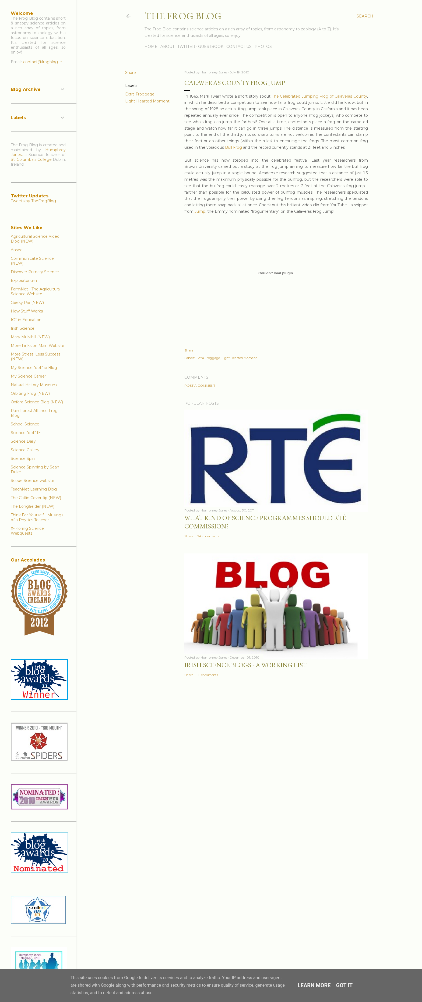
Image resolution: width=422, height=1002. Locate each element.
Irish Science (22, 328)
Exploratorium (24, 280)
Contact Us (239, 46)
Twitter (186, 46)
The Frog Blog (183, 16)
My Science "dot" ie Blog (34, 367)
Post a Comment (199, 385)
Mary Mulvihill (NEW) (30, 337)
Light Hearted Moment (147, 101)
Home (151, 46)
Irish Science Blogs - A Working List (245, 665)
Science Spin (23, 458)
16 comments (207, 675)
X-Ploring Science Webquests (27, 531)
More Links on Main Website (37, 345)
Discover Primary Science (35, 271)
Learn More (314, 985)
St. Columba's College (31, 159)
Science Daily (23, 441)
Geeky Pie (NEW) (27, 302)
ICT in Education (26, 319)
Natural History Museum (34, 384)
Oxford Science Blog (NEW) (37, 402)
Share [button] (130, 72)
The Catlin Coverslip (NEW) (36, 497)
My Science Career (28, 376)
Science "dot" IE (26, 432)
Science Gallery (25, 449)
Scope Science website (32, 480)
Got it (344, 985)
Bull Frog (233, 147)
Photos (263, 46)
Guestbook (210, 46)
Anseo (17, 249)
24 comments (208, 536)
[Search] (365, 16)
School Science (25, 424)
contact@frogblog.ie (42, 61)
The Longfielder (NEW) (32, 506)
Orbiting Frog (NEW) (30, 393)
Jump (200, 211)
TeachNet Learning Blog (34, 489)
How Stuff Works (27, 311)
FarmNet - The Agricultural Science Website (36, 291)
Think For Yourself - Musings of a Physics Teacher (37, 517)
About (167, 46)
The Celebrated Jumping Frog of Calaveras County (319, 96)
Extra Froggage (139, 94)
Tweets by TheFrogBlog (33, 200)
